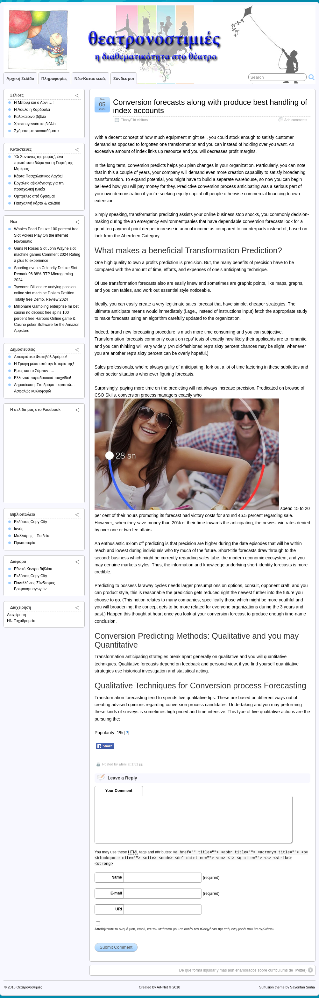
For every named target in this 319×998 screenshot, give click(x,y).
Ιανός (18, 529)
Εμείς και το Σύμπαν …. (34, 371)
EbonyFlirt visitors (134, 120)
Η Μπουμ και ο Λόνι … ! (34, 102)
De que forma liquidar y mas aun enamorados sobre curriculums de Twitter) (243, 970)
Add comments (295, 120)
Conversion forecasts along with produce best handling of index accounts (210, 106)
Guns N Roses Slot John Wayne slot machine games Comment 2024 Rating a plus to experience (47, 254)
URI (118, 909)
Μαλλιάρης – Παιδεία (31, 536)
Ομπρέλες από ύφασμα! (34, 196)
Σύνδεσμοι (123, 78)
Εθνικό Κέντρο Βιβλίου (33, 569)
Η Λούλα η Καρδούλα (32, 109)
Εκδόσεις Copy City (30, 522)
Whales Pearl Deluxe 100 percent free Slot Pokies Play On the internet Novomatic (46, 235)
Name (116, 877)
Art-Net (162, 987)
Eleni (122, 764)
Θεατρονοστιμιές (29, 987)
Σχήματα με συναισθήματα (36, 131)
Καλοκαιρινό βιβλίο (30, 116)
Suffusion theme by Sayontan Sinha (287, 987)
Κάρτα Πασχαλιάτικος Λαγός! (38, 176)
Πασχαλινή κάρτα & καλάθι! (37, 203)
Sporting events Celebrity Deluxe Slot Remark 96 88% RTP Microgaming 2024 (45, 274)
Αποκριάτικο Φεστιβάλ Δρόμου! (40, 357)
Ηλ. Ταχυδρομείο (21, 621)
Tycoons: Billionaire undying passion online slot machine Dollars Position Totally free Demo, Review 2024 (44, 293)
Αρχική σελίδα (20, 78)
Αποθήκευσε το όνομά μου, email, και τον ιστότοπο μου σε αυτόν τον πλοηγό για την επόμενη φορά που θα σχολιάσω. (184, 929)
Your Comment (118, 790)
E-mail (116, 893)
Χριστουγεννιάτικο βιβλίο (35, 124)
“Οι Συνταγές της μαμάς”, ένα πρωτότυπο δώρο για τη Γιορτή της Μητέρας (43, 162)
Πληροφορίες (54, 78)
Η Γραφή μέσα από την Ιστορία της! (44, 364)
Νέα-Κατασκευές (90, 78)
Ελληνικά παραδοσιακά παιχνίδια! (42, 378)
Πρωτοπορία (24, 543)
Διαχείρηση (16, 615)
